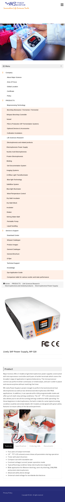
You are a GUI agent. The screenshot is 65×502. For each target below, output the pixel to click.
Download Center (13, 235)
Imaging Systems (13, 170)
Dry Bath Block (12, 203)
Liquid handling (12, 226)
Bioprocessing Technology (16, 105)
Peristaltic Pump (12, 221)
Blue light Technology (14, 179)
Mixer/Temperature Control (16, 193)
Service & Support (12, 230)
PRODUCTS (10, 100)
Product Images (12, 245)
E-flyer (9, 258)
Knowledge (11, 268)
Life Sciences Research (15, 138)
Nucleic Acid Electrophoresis (17, 152)
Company (9, 72)
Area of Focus (12, 82)
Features (8, 446)
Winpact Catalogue (13, 240)
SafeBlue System (13, 184)
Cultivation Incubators (14, 133)
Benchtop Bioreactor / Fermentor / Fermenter (22, 110)
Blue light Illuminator (14, 189)
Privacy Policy (7, 493)
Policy (9, 96)
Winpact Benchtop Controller (17, 114)
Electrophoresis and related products (20, 142)
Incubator (10, 207)
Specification (20, 446)
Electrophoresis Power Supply (17, 147)
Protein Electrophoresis (15, 156)
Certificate (10, 91)
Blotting (9, 161)
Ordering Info (34, 446)
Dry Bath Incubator (13, 198)
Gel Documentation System (16, 165)
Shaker (9, 212)
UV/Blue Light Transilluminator (17, 175)
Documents (48, 446)
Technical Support (13, 263)
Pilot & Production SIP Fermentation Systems (23, 124)
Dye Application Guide (15, 272)
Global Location (12, 86)
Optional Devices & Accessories (18, 128)
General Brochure (13, 254)
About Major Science (14, 77)
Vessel (9, 119)
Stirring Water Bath (13, 217)
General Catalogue (13, 249)
